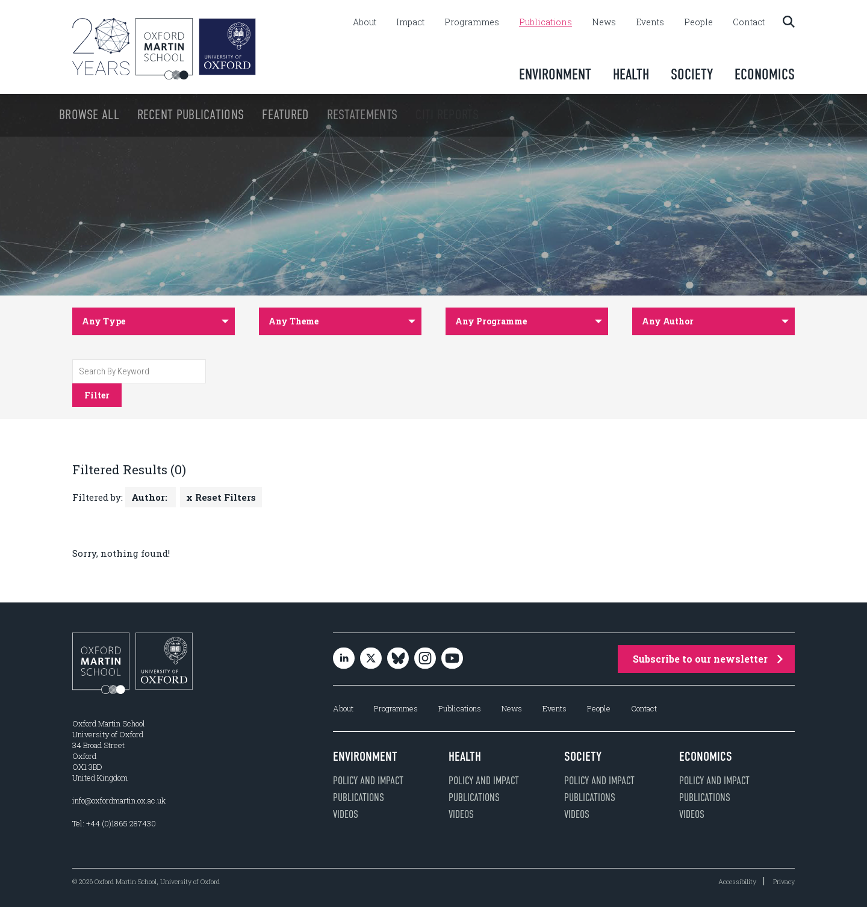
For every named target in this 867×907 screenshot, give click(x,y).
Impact (410, 22)
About (364, 22)
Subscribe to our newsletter (708, 658)
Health (631, 74)
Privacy (784, 881)
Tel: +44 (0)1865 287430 (114, 823)
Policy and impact (368, 780)
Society (692, 74)
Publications (545, 22)
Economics (765, 74)
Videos (345, 814)
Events (650, 22)
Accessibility (737, 881)
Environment (555, 74)
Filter (97, 395)
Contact (749, 22)
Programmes (471, 22)
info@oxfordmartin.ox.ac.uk (119, 800)
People (698, 22)
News (604, 22)
